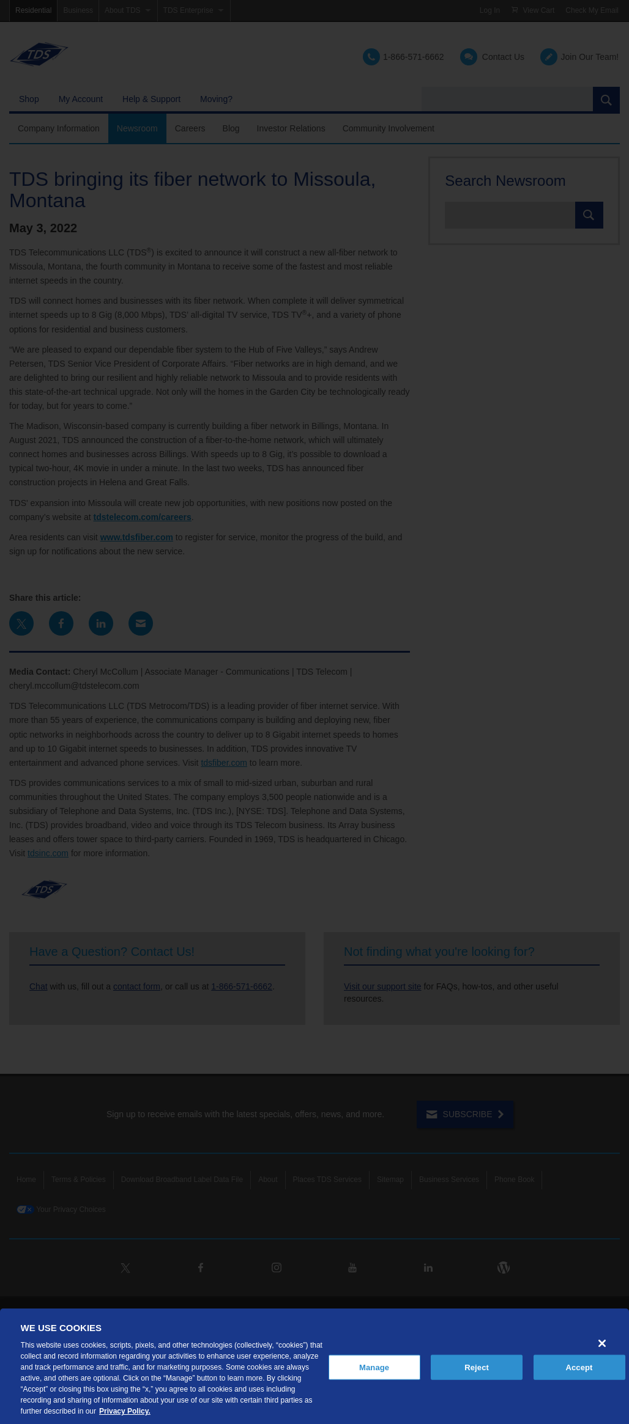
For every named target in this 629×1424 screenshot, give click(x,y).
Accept (578, 1366)
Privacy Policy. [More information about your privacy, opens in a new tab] (125, 1411)
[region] (314, 1366)
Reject (476, 1366)
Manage (374, 1366)
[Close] (602, 1343)
